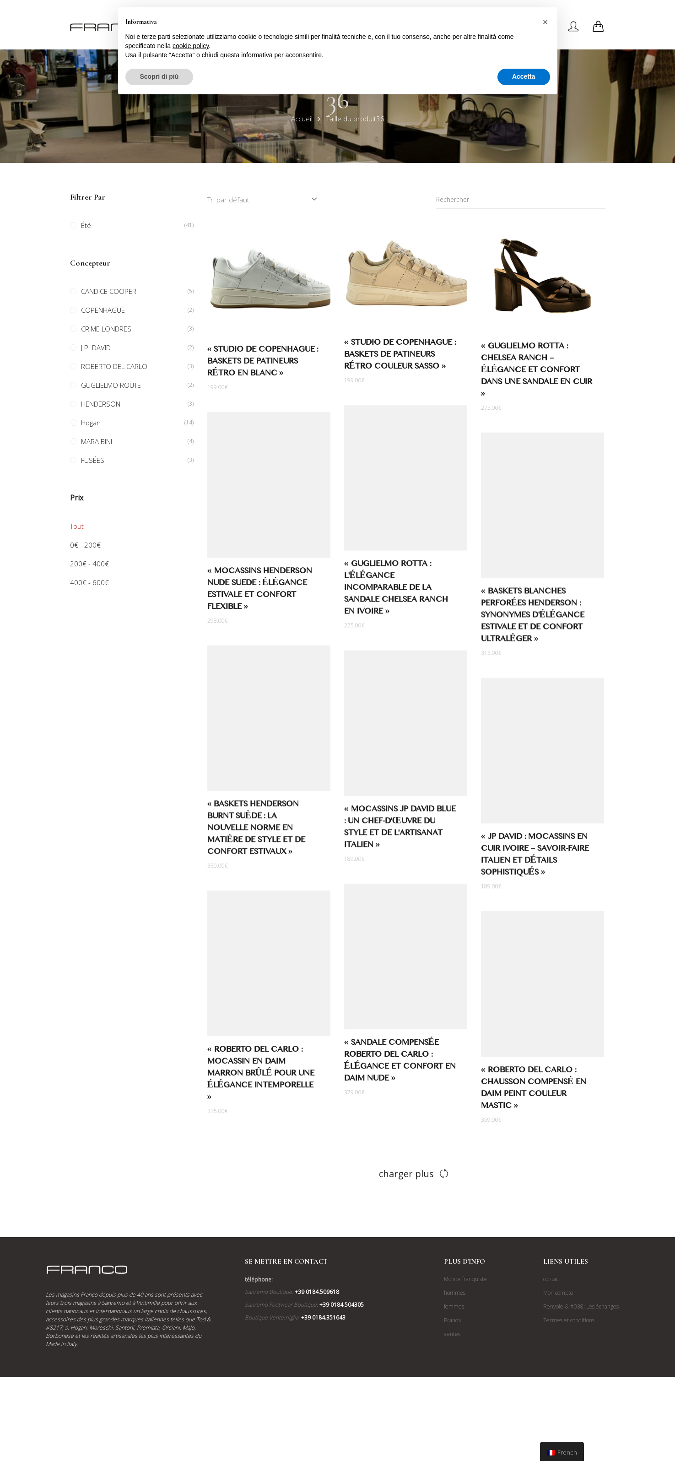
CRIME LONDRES (106, 328)
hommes (454, 1293)
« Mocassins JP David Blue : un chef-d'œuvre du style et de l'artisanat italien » (396, 830)
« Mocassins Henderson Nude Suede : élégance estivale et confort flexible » (263, 591)
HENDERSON (100, 403)
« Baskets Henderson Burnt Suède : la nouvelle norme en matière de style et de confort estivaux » (259, 830)
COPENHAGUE (103, 310)
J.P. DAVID (96, 347)
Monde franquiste (465, 1279)
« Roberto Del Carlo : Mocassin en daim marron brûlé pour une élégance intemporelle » (264, 1075)
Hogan (91, 422)
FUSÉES (92, 460)
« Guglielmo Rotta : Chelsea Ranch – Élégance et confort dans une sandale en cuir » (536, 371)
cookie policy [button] (191, 45)
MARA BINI (96, 441)
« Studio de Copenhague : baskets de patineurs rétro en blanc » (262, 362)
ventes (452, 1334)
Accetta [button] (523, 76)
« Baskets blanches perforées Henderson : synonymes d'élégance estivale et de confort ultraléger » (533, 618)
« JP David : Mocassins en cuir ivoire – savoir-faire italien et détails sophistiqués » (535, 857)
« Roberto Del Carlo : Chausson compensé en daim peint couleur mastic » (533, 1090)
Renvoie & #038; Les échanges (581, 1306)
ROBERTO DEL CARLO (114, 366)
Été (86, 225)
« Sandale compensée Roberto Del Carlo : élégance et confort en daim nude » (396, 1063)
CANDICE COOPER (108, 291)
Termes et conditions (568, 1320)
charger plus (406, 1174)
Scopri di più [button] (159, 76)
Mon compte (558, 1293)
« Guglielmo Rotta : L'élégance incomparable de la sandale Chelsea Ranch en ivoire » (392, 590)
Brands (452, 1320)
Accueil (302, 118)
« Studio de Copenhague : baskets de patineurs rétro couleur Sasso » (400, 356)
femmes (454, 1306)
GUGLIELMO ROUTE (111, 385)
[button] (545, 22)
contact (551, 1279)
